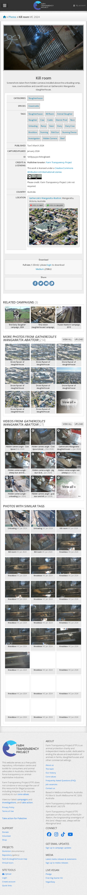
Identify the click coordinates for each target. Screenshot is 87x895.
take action (27, 802)
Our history (51, 773)
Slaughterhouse (35, 98)
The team (50, 769)
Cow (42, 120)
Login (4, 878)
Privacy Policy (8, 807)
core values (23, 794)
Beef (62, 138)
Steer (51, 126)
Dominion (13, 851)
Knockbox (32, 132)
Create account (8, 882)
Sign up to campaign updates (58, 848)
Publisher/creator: (36, 162)
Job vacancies (51, 784)
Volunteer (6, 836)
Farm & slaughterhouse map (14, 859)
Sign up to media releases (57, 863)
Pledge (49, 874)
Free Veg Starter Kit (54, 878)
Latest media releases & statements (61, 859)
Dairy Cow (69, 126)
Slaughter (32, 120)
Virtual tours (7, 863)
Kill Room (50, 113)
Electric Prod (61, 120)
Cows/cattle (33, 106)
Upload (79, 339)
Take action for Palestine (14, 818)
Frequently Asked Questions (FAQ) (61, 780)
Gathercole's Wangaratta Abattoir (45, 198)
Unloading (33, 126)
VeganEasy (50, 882)
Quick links (7, 885)
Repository (10, 855)
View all (67, 339)
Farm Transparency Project (59, 162)
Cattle (50, 120)
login (49, 264)
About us (50, 765)
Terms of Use (8, 811)
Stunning (44, 132)
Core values (51, 776)
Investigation (34, 138)
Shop (4, 840)
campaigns (22, 799)
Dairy (59, 126)
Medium (40, 269)
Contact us (50, 788)
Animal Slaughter (64, 113)
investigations (9, 802)
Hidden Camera (50, 138)
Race (72, 120)
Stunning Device (69, 132)
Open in (36, 205)
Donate (5, 832)
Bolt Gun (55, 132)
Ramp (43, 126)
